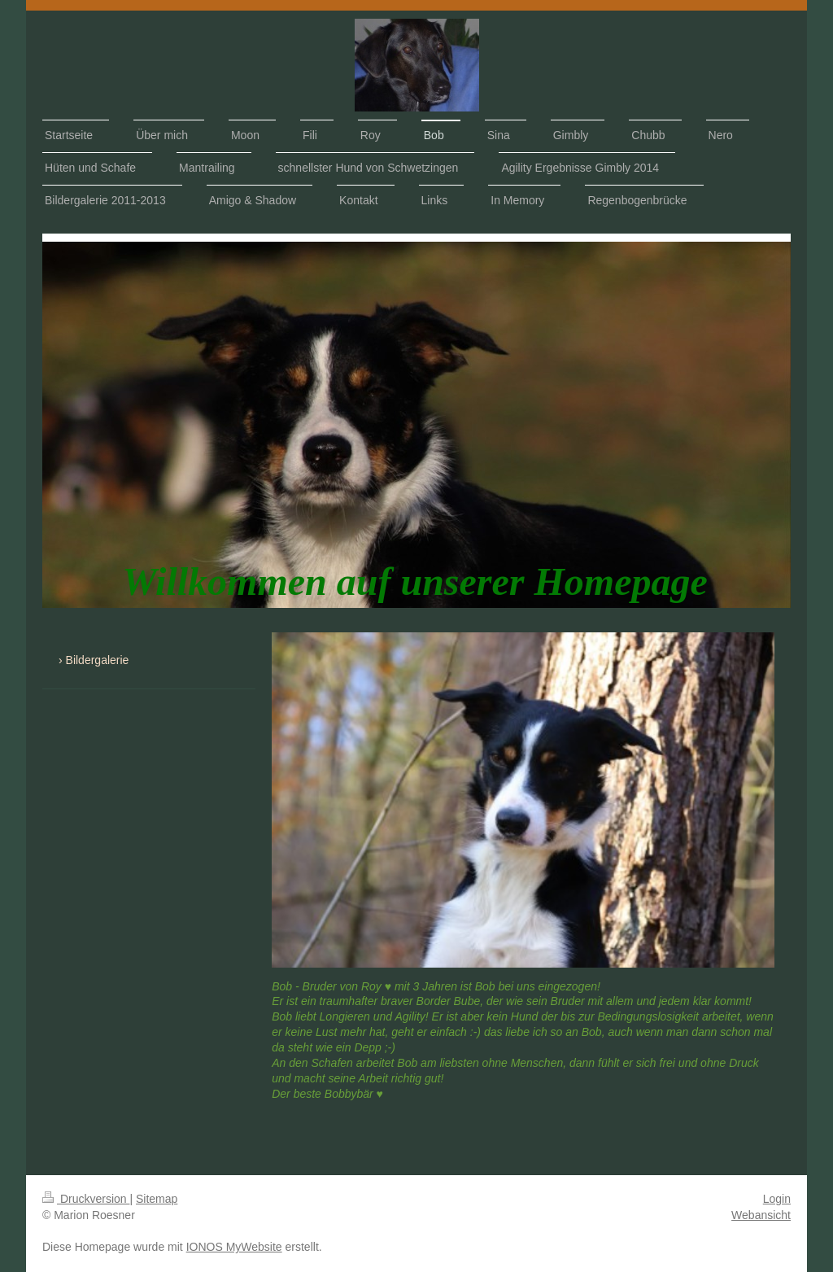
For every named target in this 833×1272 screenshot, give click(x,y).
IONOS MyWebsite (234, 1246)
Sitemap (156, 1198)
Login (777, 1198)
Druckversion (85, 1198)
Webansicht (761, 1215)
